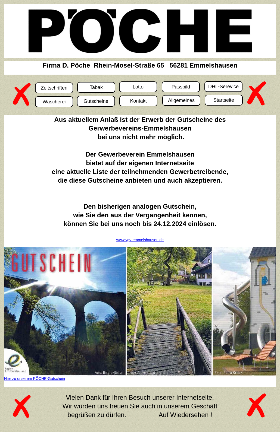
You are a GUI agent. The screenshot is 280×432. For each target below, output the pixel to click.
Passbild (181, 87)
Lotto (138, 87)
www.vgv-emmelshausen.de (140, 240)
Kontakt (138, 101)
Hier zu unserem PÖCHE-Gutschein (34, 378)
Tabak (96, 87)
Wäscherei (54, 101)
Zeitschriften (54, 88)
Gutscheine (95, 101)
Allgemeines (181, 100)
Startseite (223, 100)
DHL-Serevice (223, 86)
